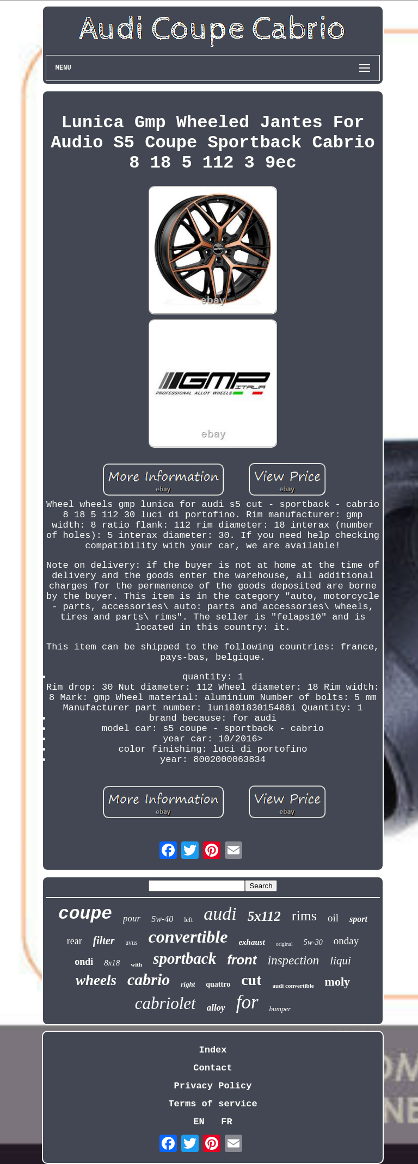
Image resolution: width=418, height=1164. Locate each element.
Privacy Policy (213, 1086)
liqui (340, 960)
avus (132, 942)
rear (74, 941)
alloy (216, 1007)
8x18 (112, 962)
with (136, 964)
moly (337, 981)
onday (346, 940)
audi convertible (293, 985)
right (188, 984)
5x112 (264, 916)
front (242, 959)
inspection (293, 960)
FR (226, 1122)
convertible (188, 936)
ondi (84, 961)
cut (251, 979)
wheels (96, 980)
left (188, 920)
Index (212, 1050)
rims (304, 916)
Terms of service (212, 1104)
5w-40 (162, 919)
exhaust (251, 942)
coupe (85, 914)
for (247, 1002)
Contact (212, 1068)
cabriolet (165, 1003)
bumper (280, 1009)
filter (104, 940)
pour (131, 918)
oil (333, 918)
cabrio (148, 979)
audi (220, 913)
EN (198, 1122)
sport (358, 919)
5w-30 (313, 942)
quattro (218, 984)
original (284, 944)
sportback (184, 958)
